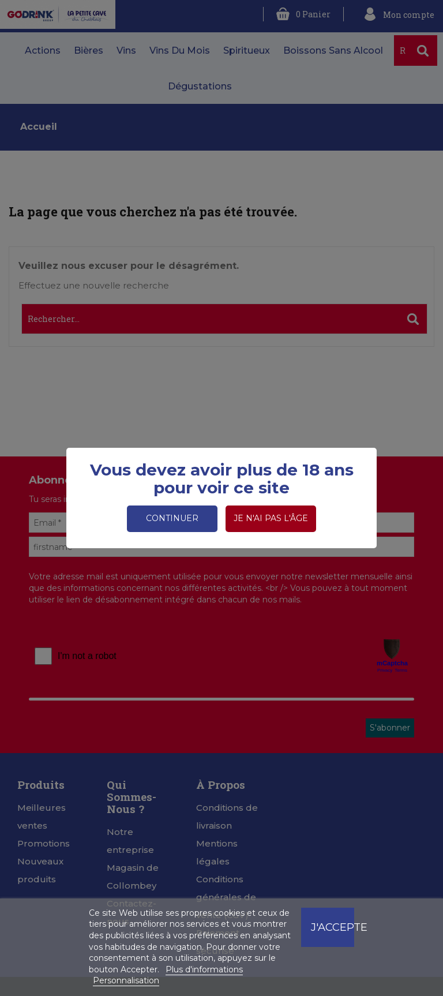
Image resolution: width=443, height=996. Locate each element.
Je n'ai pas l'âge (271, 518)
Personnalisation (126, 980)
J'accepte (332, 927)
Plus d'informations (204, 969)
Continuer (172, 518)
